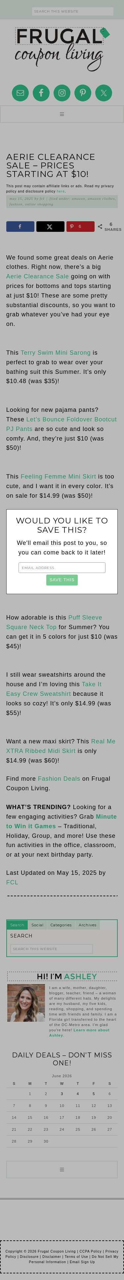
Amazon (78, 198)
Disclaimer (51, 1257)
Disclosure (29, 1257)
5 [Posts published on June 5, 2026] (94, 1094)
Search (17, 925)
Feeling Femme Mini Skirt (58, 476)
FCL (12, 882)
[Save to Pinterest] (80, 226)
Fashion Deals (59, 778)
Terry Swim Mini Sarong (56, 352)
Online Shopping (39, 204)
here (61, 191)
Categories (61, 925)
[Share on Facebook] (20, 226)
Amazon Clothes (101, 198)
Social (37, 925)
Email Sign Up (82, 1262)
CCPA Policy (91, 1251)
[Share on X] (50, 226)
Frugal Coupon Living (62, 46)
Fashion (16, 204)
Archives (88, 925)
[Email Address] (62, 567)
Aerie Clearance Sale (37, 276)
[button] (62, 114)
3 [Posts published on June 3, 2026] (62, 1094)
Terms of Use (76, 1257)
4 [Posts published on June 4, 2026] (78, 1094)
